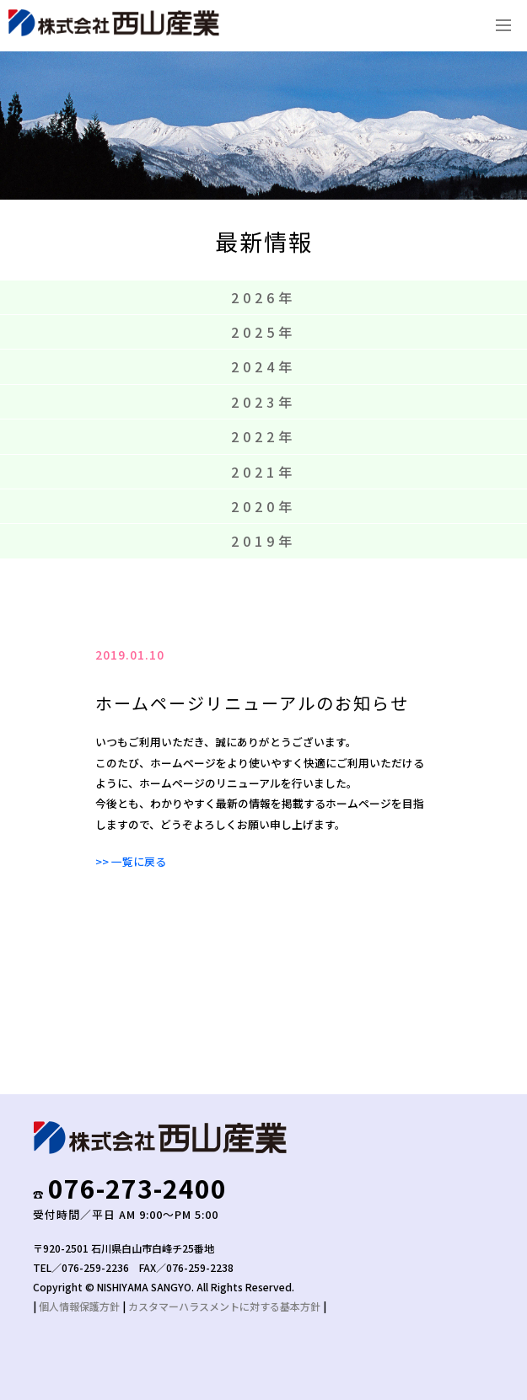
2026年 (263, 297)
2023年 (263, 402)
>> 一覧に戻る (130, 861)
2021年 (263, 472)
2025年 (263, 332)
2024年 (263, 366)
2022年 (263, 436)
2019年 (263, 541)
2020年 (263, 506)
